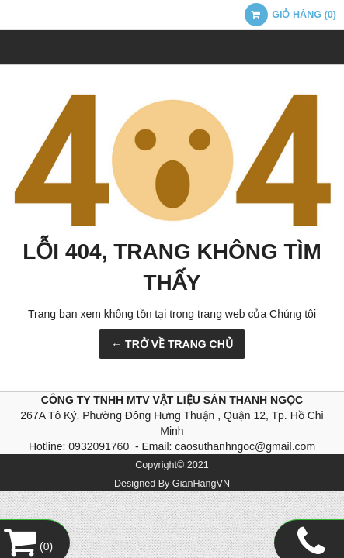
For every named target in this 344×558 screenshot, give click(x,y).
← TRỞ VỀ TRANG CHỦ (172, 344)
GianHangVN (201, 483)
